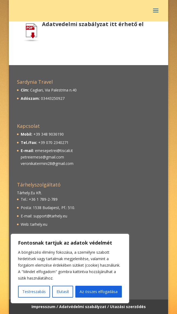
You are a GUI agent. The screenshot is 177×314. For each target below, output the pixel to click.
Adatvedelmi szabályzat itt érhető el (93, 24)
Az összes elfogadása (99, 291)
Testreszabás (34, 291)
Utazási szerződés (128, 306)
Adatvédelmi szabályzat (82, 306)
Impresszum (43, 306)
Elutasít (62, 291)
